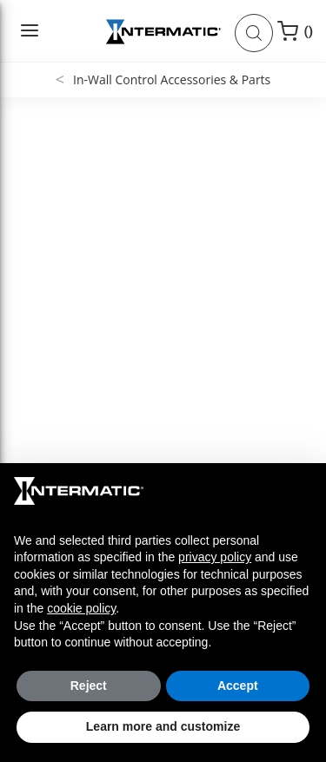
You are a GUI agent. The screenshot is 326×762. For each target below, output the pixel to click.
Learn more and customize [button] (163, 726)
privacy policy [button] (214, 557)
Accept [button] (237, 685)
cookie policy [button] (81, 608)
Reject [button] (88, 685)
